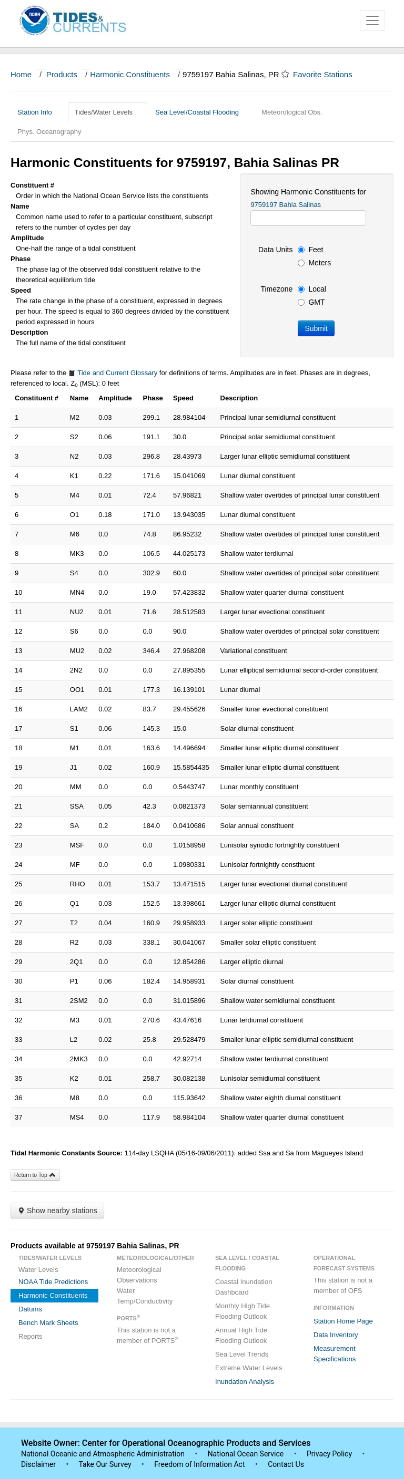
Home (21, 74)
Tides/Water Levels (107, 112)
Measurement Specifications (335, 1353)
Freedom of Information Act (199, 1464)
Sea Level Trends (241, 1354)
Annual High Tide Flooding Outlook (241, 1335)
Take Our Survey (105, 1464)
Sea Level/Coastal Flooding (201, 112)
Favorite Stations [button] (327, 74)
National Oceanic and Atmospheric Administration (103, 1454)
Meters (314, 262)
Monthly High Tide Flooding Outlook (242, 1311)
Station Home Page (343, 1321)
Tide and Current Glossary (112, 373)
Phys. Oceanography (49, 132)
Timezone (276, 289)
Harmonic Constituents (130, 74)
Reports (30, 1336)
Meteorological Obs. (291, 112)
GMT (311, 302)
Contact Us (286, 1464)
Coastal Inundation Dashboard (243, 1287)
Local (312, 289)
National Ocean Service (246, 1454)
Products (61, 74)
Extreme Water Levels (248, 1368)
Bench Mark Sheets (48, 1323)
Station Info (38, 112)
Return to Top (35, 1174)
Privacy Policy (329, 1454)
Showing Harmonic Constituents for (308, 192)
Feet (310, 249)
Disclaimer (38, 1464)
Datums (30, 1309)
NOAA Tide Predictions (53, 1282)
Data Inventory (336, 1335)
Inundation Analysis (244, 1381)
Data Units (275, 249)
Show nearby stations (57, 1210)
